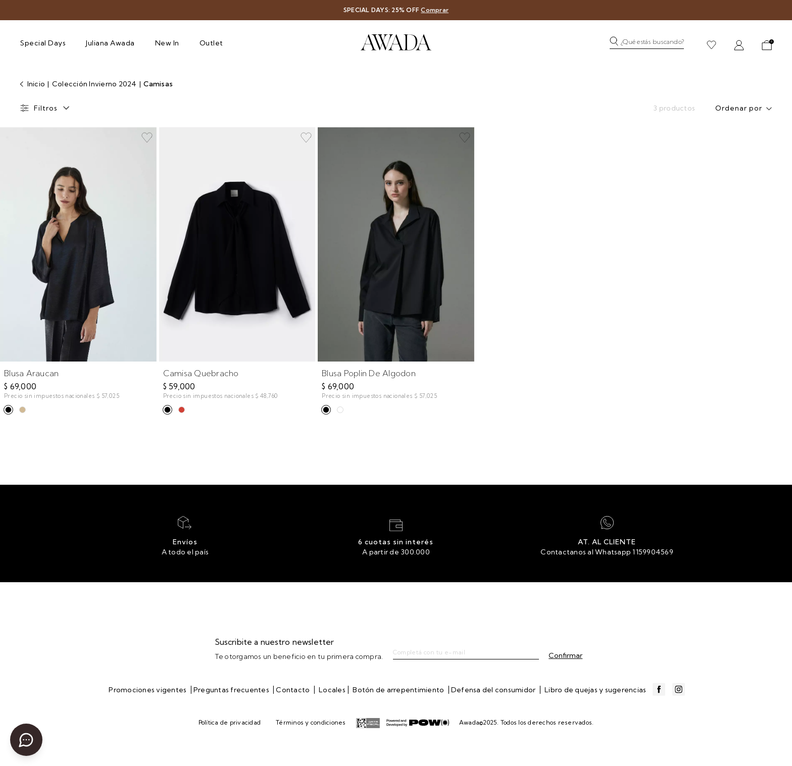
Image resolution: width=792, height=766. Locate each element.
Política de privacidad (230, 722)
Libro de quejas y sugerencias (595, 689)
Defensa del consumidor (494, 689)
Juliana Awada (110, 42)
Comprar (435, 10)
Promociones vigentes (148, 689)
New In (167, 42)
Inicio (35, 83)
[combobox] (746, 110)
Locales (332, 689)
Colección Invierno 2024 (95, 83)
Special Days (43, 42)
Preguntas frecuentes (232, 689)
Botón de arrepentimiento (399, 689)
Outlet (211, 42)
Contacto (293, 689)
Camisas (158, 83)
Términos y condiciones (311, 722)
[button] (649, 45)
